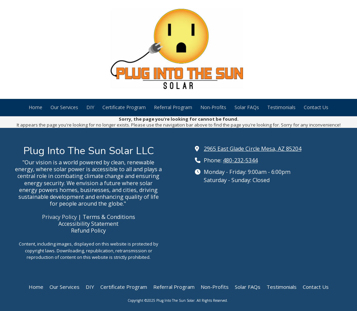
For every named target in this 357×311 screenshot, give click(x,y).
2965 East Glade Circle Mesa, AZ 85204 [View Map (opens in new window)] (252, 148)
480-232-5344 (240, 160)
